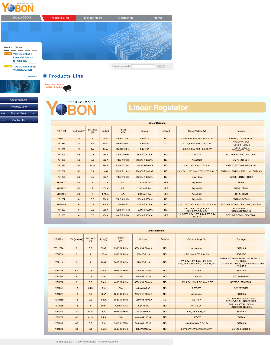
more (32, 76)
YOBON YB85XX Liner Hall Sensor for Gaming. (23, 57)
